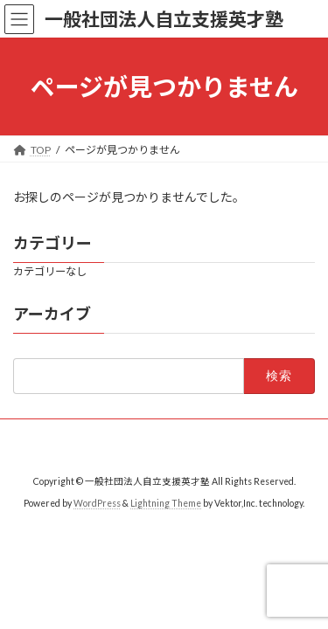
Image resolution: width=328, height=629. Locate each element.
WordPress (97, 503)
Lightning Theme (165, 503)
